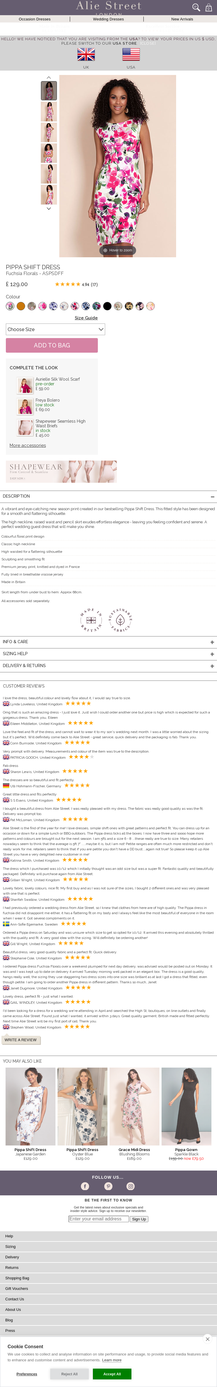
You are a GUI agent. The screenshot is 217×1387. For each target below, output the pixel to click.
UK (86, 67)
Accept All (112, 1374)
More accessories (28, 445)
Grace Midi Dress (134, 1150)
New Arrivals (182, 19)
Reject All (69, 1374)
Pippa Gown (186, 1150)
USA (131, 67)
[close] (207, 1339)
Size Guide (86, 318)
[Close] (148, 43)
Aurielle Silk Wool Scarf (58, 379)
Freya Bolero (48, 400)
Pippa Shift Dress (30, 1150)
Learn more (111, 1360)
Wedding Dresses (108, 19)
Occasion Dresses (35, 19)
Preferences (27, 1374)
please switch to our (99, 43)
